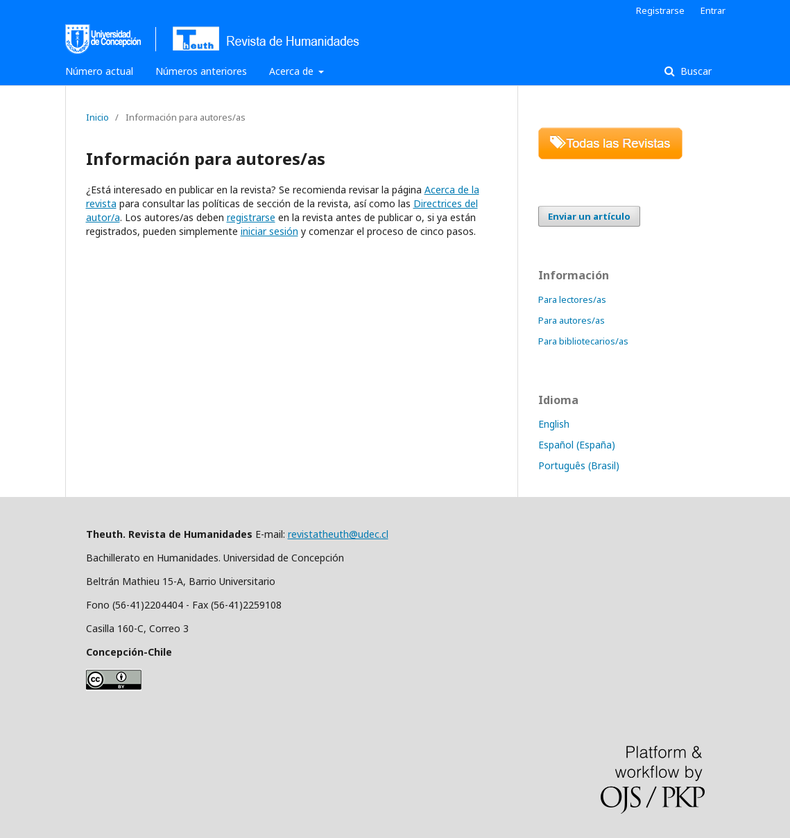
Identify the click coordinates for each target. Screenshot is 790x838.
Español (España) (576, 444)
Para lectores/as (572, 299)
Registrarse (660, 10)
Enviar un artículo (589, 216)
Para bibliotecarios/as (583, 341)
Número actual (99, 71)
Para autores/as (571, 320)
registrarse (251, 217)
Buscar (695, 71)
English (553, 423)
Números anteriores (201, 71)
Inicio (97, 117)
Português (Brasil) (578, 465)
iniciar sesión (269, 231)
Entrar (713, 10)
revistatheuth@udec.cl (338, 534)
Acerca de (292, 71)
